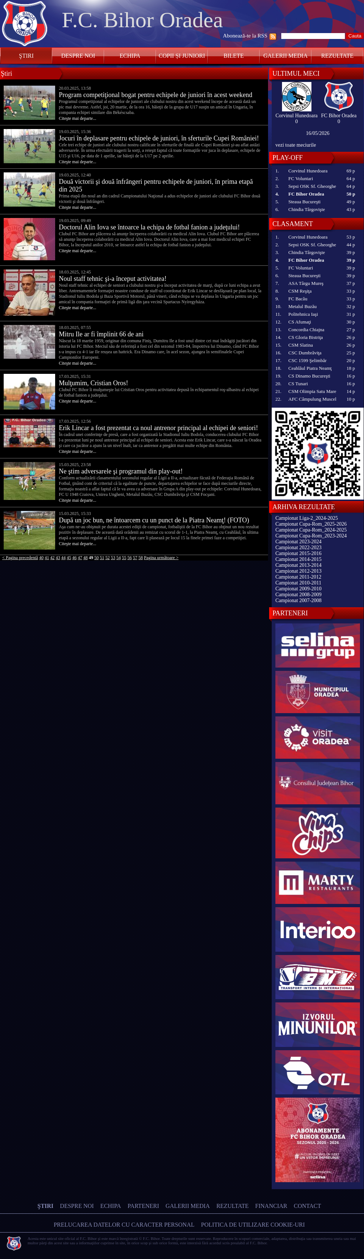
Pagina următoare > (161, 557)
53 (113, 557)
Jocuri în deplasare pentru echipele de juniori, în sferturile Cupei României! (159, 138)
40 (41, 557)
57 (135, 557)
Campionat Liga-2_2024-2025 (306, 518)
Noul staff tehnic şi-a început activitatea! (113, 278)
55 (124, 557)
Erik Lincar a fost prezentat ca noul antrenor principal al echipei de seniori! (158, 428)
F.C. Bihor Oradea (142, 20)
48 (85, 557)
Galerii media (285, 56)
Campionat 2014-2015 (298, 559)
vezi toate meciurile (295, 145)
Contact (307, 1206)
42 (52, 557)
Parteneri (143, 1206)
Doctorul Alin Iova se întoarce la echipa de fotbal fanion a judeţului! (149, 227)
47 (80, 557)
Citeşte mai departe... (77, 118)
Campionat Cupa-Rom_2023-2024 (311, 536)
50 (96, 557)
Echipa (129, 56)
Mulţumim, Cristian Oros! (93, 383)
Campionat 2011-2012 (298, 577)
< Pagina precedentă (20, 557)
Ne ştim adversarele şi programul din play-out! (121, 471)
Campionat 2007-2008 (298, 600)
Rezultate (337, 56)
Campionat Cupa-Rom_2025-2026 (311, 524)
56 (129, 557)
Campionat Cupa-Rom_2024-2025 (311, 530)
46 (74, 557)
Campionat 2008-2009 (298, 594)
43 (58, 557)
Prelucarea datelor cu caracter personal (124, 1225)
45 (69, 557)
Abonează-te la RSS (245, 36)
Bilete (234, 56)
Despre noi (78, 56)
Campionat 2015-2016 (298, 553)
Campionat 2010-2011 (298, 583)
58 (140, 557)
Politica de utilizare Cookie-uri (253, 1225)
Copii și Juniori (181, 56)
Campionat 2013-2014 (298, 565)
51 (102, 557)
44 (63, 557)
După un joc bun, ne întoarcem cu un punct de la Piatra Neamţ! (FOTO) (154, 520)
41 (46, 557)
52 (107, 557)
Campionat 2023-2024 (298, 541)
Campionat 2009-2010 (298, 588)
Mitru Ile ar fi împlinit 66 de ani (101, 334)
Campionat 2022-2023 (298, 547)
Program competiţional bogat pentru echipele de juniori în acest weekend (155, 95)
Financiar (271, 1206)
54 (118, 557)
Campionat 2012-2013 (298, 571)
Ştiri (26, 56)
